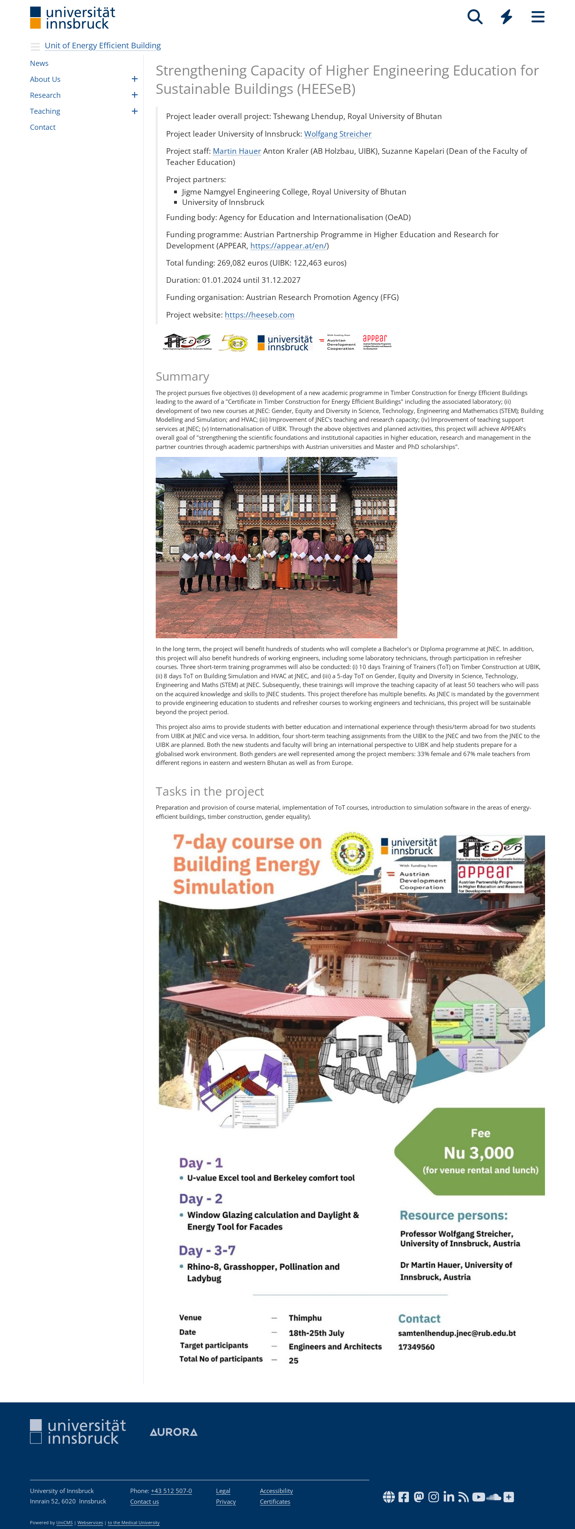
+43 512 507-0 (171, 1491)
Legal (223, 1491)
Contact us (144, 1501)
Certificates (275, 1501)
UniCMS (64, 1522)
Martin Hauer (237, 151)
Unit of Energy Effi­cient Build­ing (103, 45)
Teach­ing (45, 111)
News (39, 63)
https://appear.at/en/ (288, 245)
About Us (45, 79)
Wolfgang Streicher (338, 134)
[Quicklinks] (506, 17)
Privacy (226, 1501)
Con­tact (43, 127)
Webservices (90, 1522)
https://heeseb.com (260, 315)
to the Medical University (134, 1522)
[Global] (506, 17)
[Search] (475, 17)
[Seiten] (538, 17)
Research (45, 95)
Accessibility (276, 1491)
